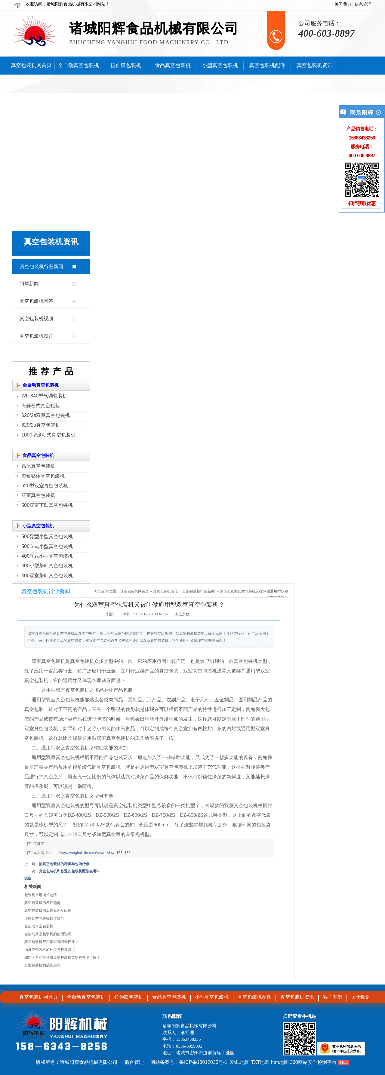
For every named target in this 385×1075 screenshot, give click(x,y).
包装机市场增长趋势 (40, 895)
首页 (145, 591)
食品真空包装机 (38, 455)
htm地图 (280, 1062)
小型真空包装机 (38, 525)
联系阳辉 (172, 1016)
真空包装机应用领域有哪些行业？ (51, 942)
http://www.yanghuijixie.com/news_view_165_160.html (94, 853)
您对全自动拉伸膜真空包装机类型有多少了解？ (62, 957)
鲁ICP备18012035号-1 (203, 1062)
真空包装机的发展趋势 (42, 903)
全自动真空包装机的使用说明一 (49, 934)
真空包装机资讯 (165, 591)
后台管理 (134, 1062)
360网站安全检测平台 (313, 1062)
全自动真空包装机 (41, 385)
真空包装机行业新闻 (198, 591)
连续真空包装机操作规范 (44, 918)
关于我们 (342, 4)
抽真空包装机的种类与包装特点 (64, 864)
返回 (28, 878)
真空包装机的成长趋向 (42, 965)
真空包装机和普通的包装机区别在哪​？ (69, 871)
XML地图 (240, 1062)
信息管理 (363, 4)
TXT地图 (260, 1062)
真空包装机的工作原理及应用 (47, 910)
